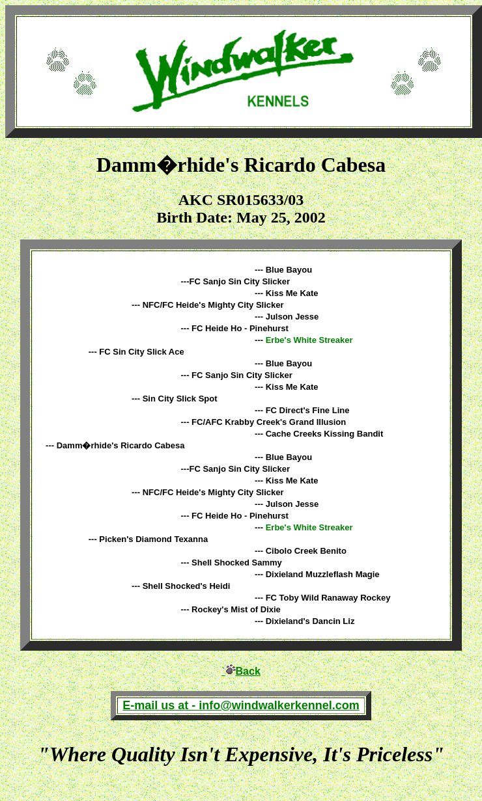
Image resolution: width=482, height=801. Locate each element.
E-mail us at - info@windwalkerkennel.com (241, 705)
